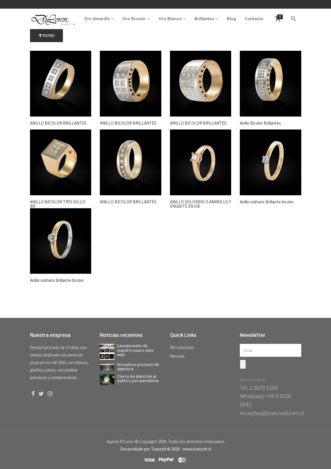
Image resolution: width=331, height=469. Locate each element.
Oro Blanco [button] (172, 18)
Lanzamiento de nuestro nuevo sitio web (135, 350)
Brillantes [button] (206, 18)
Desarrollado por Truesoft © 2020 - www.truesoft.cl (165, 449)
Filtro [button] (46, 35)
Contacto (253, 18)
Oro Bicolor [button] (136, 18)
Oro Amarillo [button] (99, 18)
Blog (231, 18)
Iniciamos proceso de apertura (138, 366)
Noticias (177, 356)
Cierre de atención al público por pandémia (138, 378)
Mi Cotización (182, 347)
